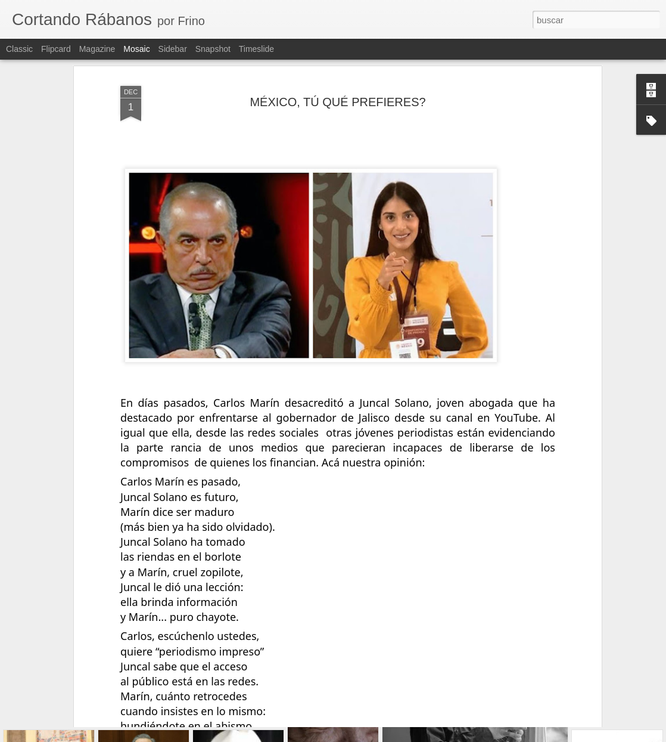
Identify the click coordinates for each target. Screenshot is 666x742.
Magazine (97, 49)
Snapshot (213, 49)
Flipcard (56, 49)
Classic (19, 49)
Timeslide (256, 49)
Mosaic (136, 49)
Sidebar (172, 49)
